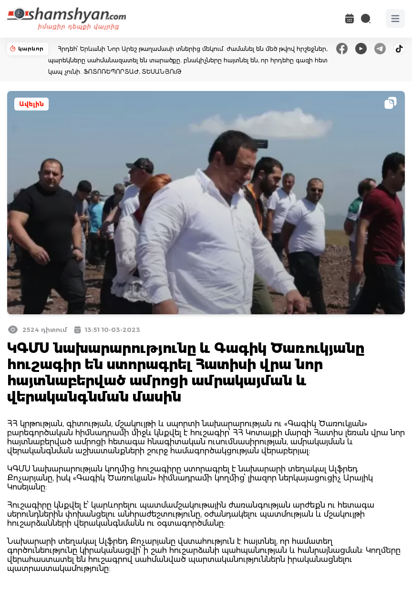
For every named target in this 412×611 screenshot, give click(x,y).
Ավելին (31, 104)
